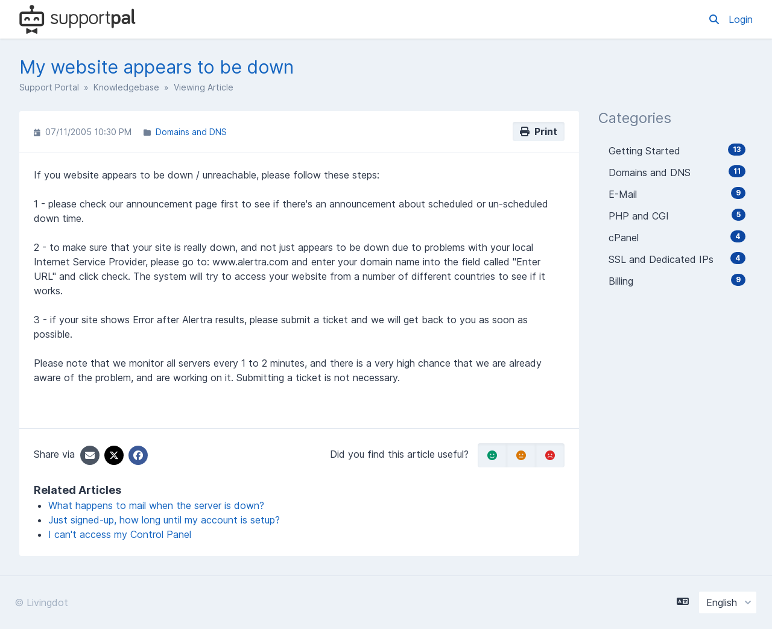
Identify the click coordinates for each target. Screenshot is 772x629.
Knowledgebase (126, 87)
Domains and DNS (191, 132)
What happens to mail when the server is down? (156, 505)
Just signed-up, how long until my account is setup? (164, 520)
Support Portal (49, 87)
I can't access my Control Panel (119, 534)
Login (741, 19)
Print (538, 131)
